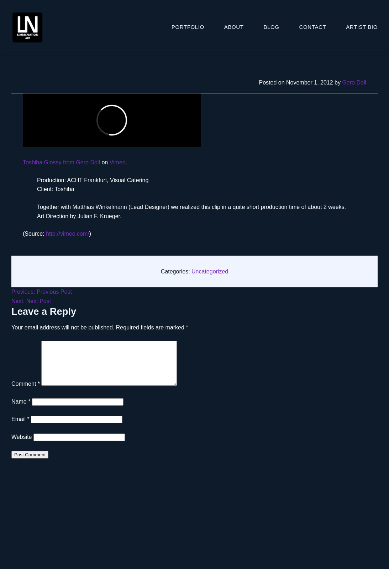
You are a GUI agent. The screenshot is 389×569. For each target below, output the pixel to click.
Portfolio (188, 27)
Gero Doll (354, 83)
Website (21, 445)
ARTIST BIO (362, 27)
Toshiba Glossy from (49, 162)
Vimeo (118, 162)
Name (20, 410)
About (234, 27)
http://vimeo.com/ (67, 234)
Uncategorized (209, 271)
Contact (312, 27)
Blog (271, 27)
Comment (25, 392)
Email (20, 428)
